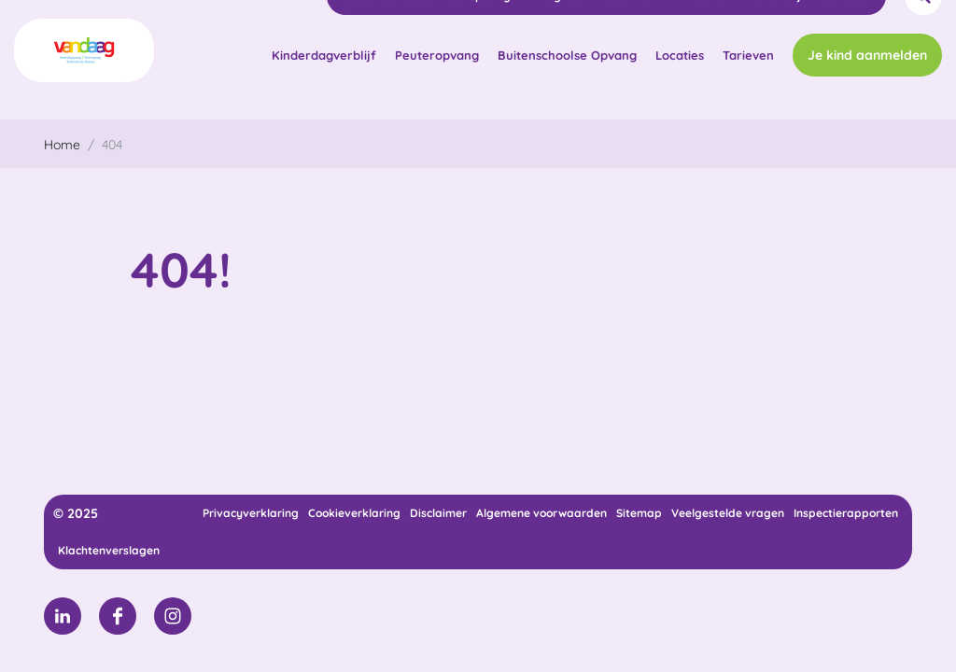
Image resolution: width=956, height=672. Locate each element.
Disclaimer (438, 513)
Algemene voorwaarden (541, 513)
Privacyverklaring (251, 513)
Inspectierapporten (846, 513)
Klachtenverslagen (109, 550)
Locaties (679, 55)
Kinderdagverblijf (324, 55)
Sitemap (639, 513)
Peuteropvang (437, 55)
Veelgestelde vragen (727, 513)
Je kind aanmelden (867, 55)
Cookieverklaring (354, 513)
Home (62, 144)
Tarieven (748, 55)
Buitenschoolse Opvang (567, 55)
